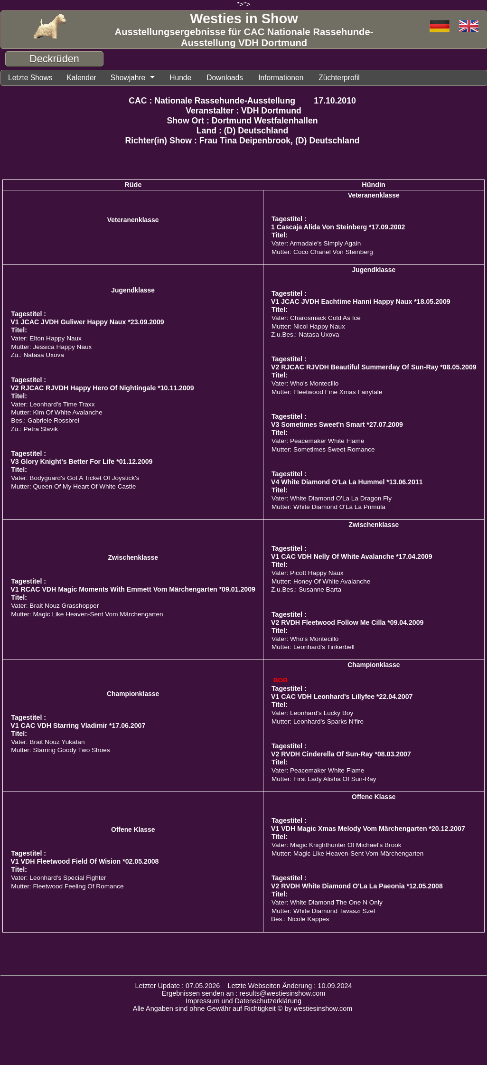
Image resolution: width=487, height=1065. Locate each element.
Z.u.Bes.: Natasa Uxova (305, 335)
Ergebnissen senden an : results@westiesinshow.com (244, 994)
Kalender (83, 78)
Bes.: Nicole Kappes (300, 919)
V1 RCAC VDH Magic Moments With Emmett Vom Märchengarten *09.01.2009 (132, 590)
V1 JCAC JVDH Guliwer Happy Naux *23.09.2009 (87, 322)
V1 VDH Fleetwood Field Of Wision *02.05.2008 (84, 862)
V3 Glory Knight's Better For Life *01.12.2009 (81, 462)
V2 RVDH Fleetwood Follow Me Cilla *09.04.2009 (347, 623)
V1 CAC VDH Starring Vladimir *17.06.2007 (77, 726)
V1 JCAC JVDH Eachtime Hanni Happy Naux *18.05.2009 (360, 302)
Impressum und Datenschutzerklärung (243, 1001)
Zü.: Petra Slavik (34, 429)
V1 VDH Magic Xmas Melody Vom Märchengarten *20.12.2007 (368, 829)
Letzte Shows (31, 78)
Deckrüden (54, 59)
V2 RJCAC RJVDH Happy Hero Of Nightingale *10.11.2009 (102, 388)
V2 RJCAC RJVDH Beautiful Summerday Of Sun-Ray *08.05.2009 (374, 367)
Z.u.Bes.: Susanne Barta (306, 590)
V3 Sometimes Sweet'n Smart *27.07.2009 (337, 425)
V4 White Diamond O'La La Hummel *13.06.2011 (347, 482)
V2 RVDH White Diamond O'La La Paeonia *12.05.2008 (357, 886)
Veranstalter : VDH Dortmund (243, 111)
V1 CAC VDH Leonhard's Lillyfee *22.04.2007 (341, 697)
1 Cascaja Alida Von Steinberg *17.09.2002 (338, 227)
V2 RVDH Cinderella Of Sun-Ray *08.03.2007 (341, 754)
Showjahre (131, 78)
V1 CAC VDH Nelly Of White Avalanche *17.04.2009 (351, 557)
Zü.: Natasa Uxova (37, 355)
